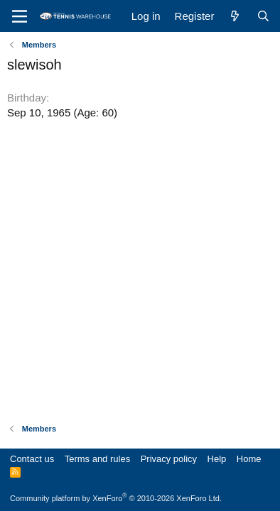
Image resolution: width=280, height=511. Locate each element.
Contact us (32, 459)
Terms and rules (97, 459)
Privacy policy (169, 459)
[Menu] (19, 16)
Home (249, 459)
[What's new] (235, 16)
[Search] (263, 16)
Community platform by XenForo (116, 498)
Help (217, 459)
